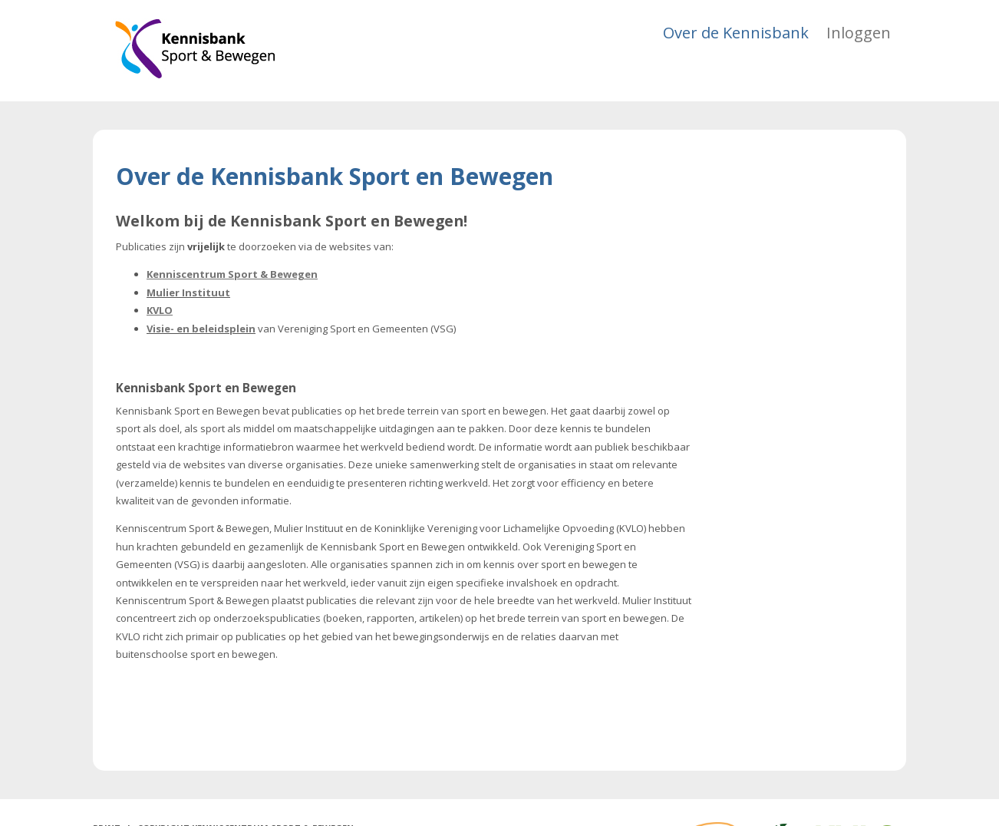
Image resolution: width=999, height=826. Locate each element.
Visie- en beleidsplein (201, 328)
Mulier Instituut (188, 292)
